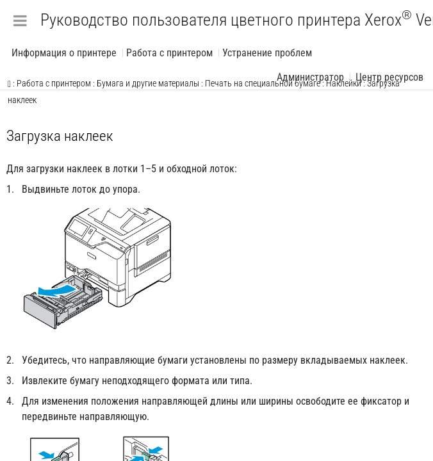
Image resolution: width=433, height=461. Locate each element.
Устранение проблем (267, 53)
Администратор (310, 77)
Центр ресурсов (389, 77)
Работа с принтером (169, 53)
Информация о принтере (64, 53)
